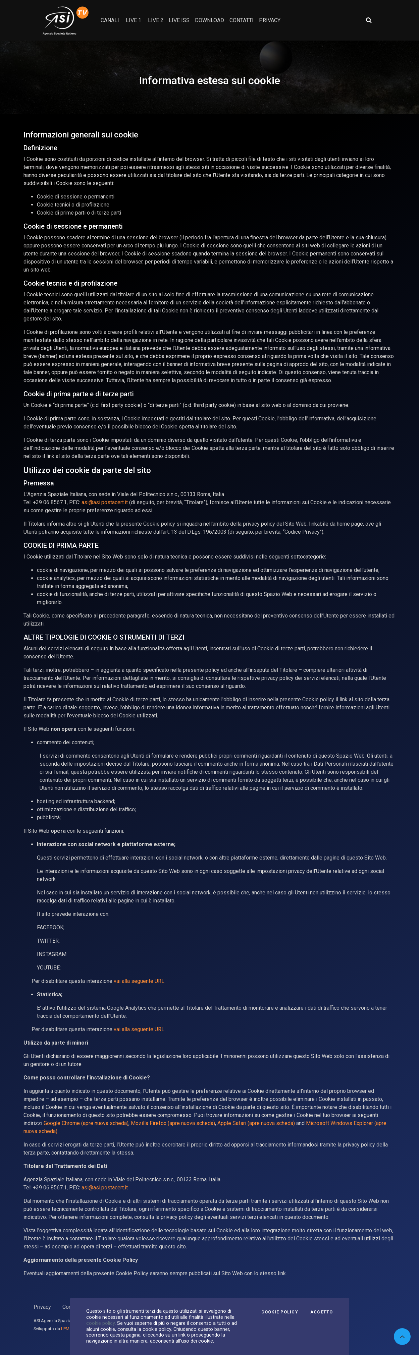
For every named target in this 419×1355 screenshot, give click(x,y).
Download (209, 20)
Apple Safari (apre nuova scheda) (256, 1123)
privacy (269, 20)
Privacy (42, 1307)
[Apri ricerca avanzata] (369, 20)
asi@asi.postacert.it (105, 502)
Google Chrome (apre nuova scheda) (86, 1123)
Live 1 (133, 20)
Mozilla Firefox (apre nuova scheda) (173, 1123)
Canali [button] (110, 20)
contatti (241, 20)
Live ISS (179, 20)
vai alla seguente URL (139, 981)
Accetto (321, 1312)
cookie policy (100, 1323)
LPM (65, 1328)
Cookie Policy (279, 1312)
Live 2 (155, 20)
